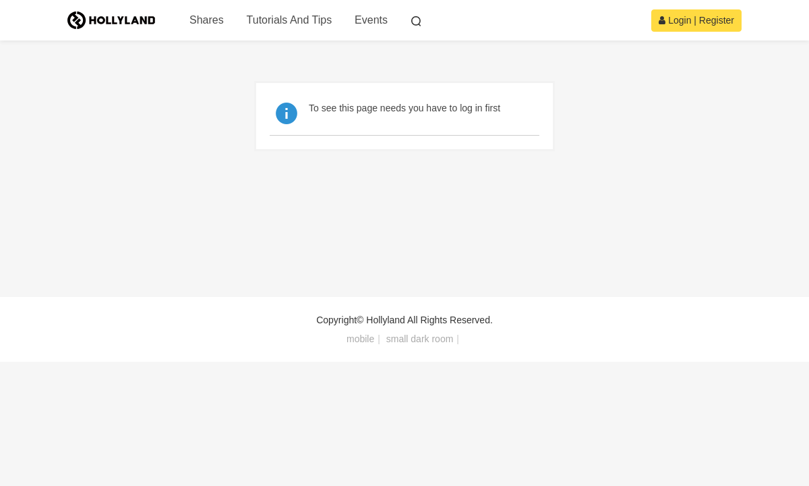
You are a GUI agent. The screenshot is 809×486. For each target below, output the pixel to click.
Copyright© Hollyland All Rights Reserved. (404, 320)
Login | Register (696, 20)
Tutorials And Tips (289, 20)
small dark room (420, 338)
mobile (360, 338)
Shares (206, 20)
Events (371, 20)
